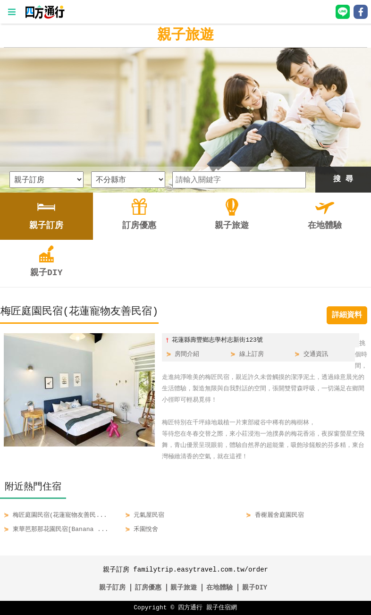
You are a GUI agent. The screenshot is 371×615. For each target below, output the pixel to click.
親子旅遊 (185, 35)
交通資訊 (316, 354)
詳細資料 (347, 315)
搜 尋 (343, 179)
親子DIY (254, 587)
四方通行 (190, 608)
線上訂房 (251, 354)
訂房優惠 (148, 587)
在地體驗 (219, 587)
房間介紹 (187, 354)
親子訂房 (112, 587)
